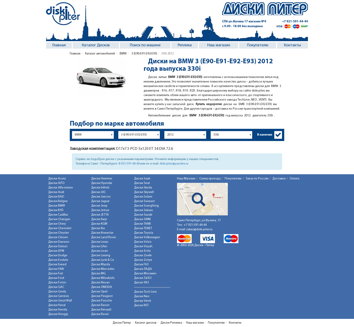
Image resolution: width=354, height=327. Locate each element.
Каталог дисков (145, 323)
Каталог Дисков (96, 45)
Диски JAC (98, 192)
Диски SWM (142, 219)
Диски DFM (56, 251)
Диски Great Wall (60, 300)
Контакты (292, 45)
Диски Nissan (100, 282)
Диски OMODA (101, 287)
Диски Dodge (57, 255)
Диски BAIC (56, 196)
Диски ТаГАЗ (142, 278)
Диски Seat (142, 183)
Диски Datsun (58, 246)
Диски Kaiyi (99, 219)
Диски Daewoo (58, 242)
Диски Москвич (145, 273)
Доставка (279, 178)
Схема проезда (210, 178)
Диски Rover (100, 314)
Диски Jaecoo (101, 196)
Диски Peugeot (102, 296)
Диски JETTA (100, 214)
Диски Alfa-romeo (60, 187)
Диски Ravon (100, 305)
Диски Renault (101, 309)
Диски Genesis (58, 296)
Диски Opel (99, 291)
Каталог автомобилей (99, 53)
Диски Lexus (99, 242)
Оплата (294, 178)
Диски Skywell (144, 192)
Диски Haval (56, 305)
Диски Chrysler (58, 233)
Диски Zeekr (143, 255)
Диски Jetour (100, 210)
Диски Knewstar (102, 233)
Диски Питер (122, 323)
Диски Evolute (58, 260)
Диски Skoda (143, 187)
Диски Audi (56, 192)
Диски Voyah (143, 246)
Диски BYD (55, 210)
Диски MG (98, 273)
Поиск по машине (145, 45)
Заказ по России (257, 178)
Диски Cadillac (58, 214)
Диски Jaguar (100, 201)
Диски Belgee (58, 201)
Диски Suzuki (143, 214)
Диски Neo (141, 296)
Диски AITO (56, 183)
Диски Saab (142, 178)
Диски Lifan (99, 246)
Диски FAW (56, 269)
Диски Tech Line (145, 292)
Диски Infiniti (100, 187)
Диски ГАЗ (141, 264)
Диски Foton (57, 282)
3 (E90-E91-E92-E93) (144, 53)
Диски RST (141, 305)
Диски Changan (59, 219)
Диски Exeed (57, 264)
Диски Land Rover (103, 237)
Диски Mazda (100, 264)
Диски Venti (142, 301)
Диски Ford (56, 278)
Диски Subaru (143, 210)
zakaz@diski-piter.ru (199, 229)
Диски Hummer (101, 178)
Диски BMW (56, 205)
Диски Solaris (143, 196)
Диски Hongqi (58, 314)
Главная (59, 45)
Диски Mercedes (102, 269)
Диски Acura (57, 178)
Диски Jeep (99, 205)
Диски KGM (99, 224)
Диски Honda (57, 309)
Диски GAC (56, 287)
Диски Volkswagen (147, 237)
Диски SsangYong (146, 205)
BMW (123, 53)
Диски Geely (57, 291)
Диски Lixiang (100, 255)
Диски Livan (99, 251)
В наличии (264, 134)
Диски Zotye (143, 260)
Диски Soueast (144, 201)
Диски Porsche (101, 300)
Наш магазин (218, 45)
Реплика (185, 45)
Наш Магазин (186, 178)
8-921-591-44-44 (129, 163)
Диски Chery (57, 224)
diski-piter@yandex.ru (174, 163)
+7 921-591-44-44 (295, 21)
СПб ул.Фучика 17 (244, 21)
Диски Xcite (142, 251)
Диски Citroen (58, 237)
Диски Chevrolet (59, 228)
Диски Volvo (142, 242)
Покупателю (257, 45)
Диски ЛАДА (143, 269)
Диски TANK (142, 224)
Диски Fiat (55, 273)
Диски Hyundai (101, 183)
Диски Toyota (143, 233)
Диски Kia (98, 228)
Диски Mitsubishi (102, 278)
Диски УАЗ (141, 282)
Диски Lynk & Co (102, 260)
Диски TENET (143, 228)
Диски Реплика (171, 323)
